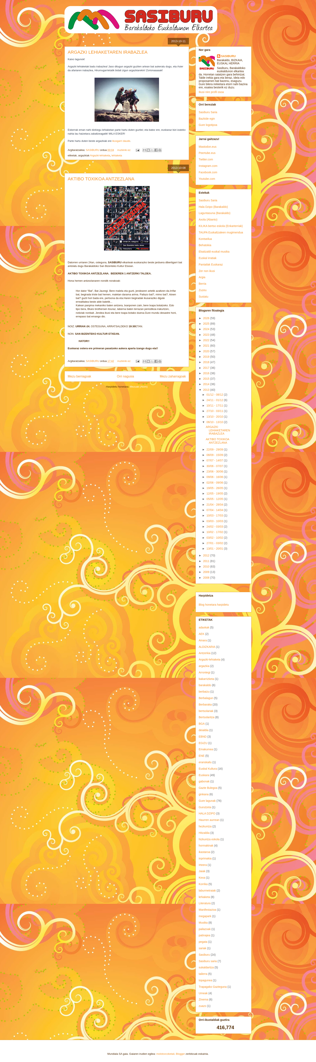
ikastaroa (204, 852)
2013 (206, 389)
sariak (202, 948)
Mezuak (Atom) (139, 386)
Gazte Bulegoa (208, 787)
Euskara (204, 775)
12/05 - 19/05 (215, 493)
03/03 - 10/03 (215, 521)
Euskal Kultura (208, 768)
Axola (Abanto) (208, 219)
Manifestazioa (207, 909)
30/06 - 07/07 (215, 466)
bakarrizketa (206, 678)
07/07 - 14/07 (215, 460)
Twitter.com (206, 159)
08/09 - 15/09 (215, 455)
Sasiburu (204, 954)
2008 (206, 577)
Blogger (180, 1053)
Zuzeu (203, 290)
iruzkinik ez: (124, 150)
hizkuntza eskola (209, 839)
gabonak (204, 781)
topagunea (205, 980)
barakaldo (205, 685)
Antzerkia (204, 653)
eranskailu (205, 762)
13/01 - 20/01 (215, 548)
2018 (206, 362)
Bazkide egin (207, 118)
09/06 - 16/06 (215, 477)
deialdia (203, 730)
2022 (206, 340)
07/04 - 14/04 (215, 510)
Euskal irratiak (207, 258)
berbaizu (204, 691)
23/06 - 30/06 (215, 471)
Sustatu (203, 296)
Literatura (205, 903)
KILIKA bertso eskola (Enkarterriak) (221, 226)
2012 (206, 555)
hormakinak (206, 845)
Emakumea (206, 749)
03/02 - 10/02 (215, 537)
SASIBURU (228, 56)
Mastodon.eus (207, 146)
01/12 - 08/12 (215, 394)
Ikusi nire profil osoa (211, 92)
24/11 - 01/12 (215, 400)
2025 (206, 323)
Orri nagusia (125, 376)
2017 (206, 367)
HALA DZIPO (207, 813)
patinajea (204, 935)
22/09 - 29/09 (215, 449)
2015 (206, 378)
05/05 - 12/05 (215, 499)
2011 (206, 561)
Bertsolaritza (206, 717)
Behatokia (205, 245)
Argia (202, 277)
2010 (206, 566)
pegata (203, 941)
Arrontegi (204, 672)
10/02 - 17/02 (215, 532)
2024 (206, 329)
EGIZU (203, 743)
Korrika (203, 884)
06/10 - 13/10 (215, 422)
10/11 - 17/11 (215, 405)
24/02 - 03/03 (215, 526)
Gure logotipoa (208, 124)
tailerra (203, 973)
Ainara (203, 640)
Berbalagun (206, 698)
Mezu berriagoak (79, 376)
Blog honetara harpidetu (214, 604)
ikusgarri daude (121, 140)
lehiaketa (117, 155)
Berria (202, 283)
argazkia (204, 666)
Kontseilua (205, 238)
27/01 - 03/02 (215, 543)
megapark (205, 916)
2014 (206, 384)
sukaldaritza (206, 967)
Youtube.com (207, 178)
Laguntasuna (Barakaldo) (214, 213)
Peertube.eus (207, 153)
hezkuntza (205, 826)
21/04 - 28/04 (215, 504)
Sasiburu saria (208, 961)
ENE (202, 755)
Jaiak (202, 871)
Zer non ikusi (207, 271)
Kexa (202, 877)
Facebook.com (208, 172)
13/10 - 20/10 (215, 416)
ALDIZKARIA (207, 646)
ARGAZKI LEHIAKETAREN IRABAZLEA (108, 52)
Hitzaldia (204, 832)
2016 (206, 373)
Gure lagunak (207, 800)
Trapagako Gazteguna (213, 986)
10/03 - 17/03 (215, 515)
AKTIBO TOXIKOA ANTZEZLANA (101, 178)
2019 (206, 356)
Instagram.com (208, 165)
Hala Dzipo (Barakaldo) (213, 206)
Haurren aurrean (209, 820)
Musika (203, 922)
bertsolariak (206, 711)
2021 (206, 345)
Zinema (203, 999)
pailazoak (205, 929)
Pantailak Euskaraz (211, 264)
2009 (206, 572)
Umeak (203, 993)
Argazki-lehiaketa (100, 155)
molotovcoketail (165, 1053)
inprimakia (205, 858)
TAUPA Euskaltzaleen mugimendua (221, 232)
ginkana (204, 794)
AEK (201, 634)
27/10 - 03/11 (215, 411)
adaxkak (204, 627)
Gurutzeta (205, 807)
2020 (206, 351)
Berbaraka (205, 704)
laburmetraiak (207, 890)
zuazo (202, 1006)
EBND (203, 736)
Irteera (203, 865)
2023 (206, 334)
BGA (202, 723)
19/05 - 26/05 (215, 488)
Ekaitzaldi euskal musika (214, 251)
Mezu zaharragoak (173, 376)
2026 (206, 318)
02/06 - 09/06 (215, 482)
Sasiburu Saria (208, 112)
